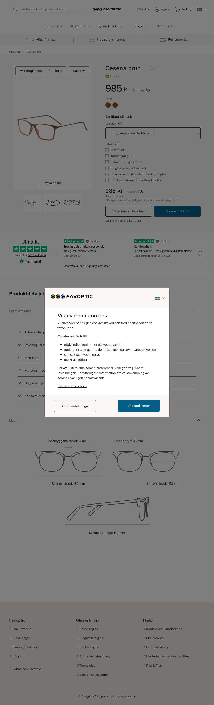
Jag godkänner (139, 405)
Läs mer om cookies (72, 386)
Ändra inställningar (75, 406)
